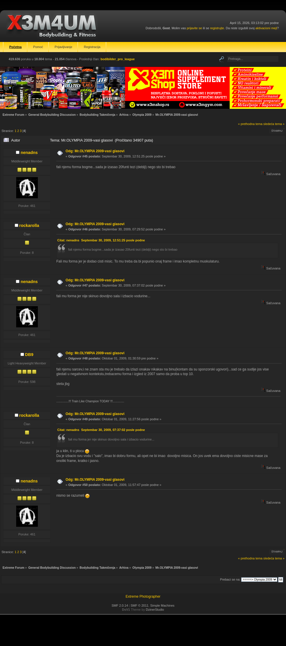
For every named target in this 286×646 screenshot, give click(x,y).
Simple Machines (162, 605)
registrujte (217, 28)
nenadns (29, 152)
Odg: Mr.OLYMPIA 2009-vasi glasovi (95, 151)
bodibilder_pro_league (118, 59)
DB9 (29, 354)
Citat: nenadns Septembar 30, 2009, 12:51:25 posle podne (101, 240)
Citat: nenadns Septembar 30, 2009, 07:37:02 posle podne (101, 430)
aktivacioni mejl (266, 28)
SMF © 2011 (139, 605)
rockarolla (29, 225)
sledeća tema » (274, 124)
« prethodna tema (250, 124)
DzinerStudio (155, 609)
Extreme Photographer (143, 596)
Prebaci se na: (230, 579)
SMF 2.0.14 (120, 605)
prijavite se (194, 28)
